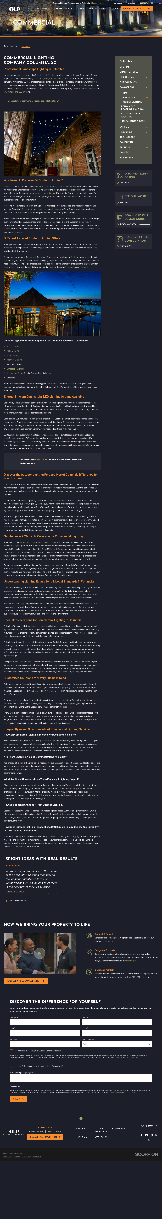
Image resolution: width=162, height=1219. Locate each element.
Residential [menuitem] (69, 9)
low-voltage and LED (13, 91)
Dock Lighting (12, 355)
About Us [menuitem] (114, 9)
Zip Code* (13, 1039)
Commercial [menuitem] (82, 9)
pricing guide (132, 960)
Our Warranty (118, 3)
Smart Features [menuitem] (55, 9)
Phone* (85, 1028)
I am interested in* (89, 1039)
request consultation (136, 9)
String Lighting (13, 346)
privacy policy (118, 1057)
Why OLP (83, 1169)
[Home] (28, 9)
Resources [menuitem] (104, 9)
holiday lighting (83, 85)
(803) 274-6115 (54, 1163)
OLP (6, 484)
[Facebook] (141, 1166)
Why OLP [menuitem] (93, 9)
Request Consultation (45, 1168)
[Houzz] (156, 1166)
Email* (12, 1028)
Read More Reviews (16, 901)
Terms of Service (134, 1057)
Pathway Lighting (14, 359)
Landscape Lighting (15, 368)
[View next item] (57, 894)
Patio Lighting (12, 351)
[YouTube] (146, 1166)
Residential (83, 1160)
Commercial (119, 1160)
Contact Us (101, 1169)
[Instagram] (151, 1166)
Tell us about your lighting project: (23, 1072)
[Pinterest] (149, 1171)
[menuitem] (131, 67)
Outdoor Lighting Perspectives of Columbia (53, 78)
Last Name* (86, 1017)
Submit (18, 1099)
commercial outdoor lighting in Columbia (54, 186)
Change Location (97, 3)
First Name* (14, 1017)
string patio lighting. (47, 193)
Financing (131, 3)
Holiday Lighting (13, 373)
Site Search (144, 3)
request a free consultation (26, 981)
